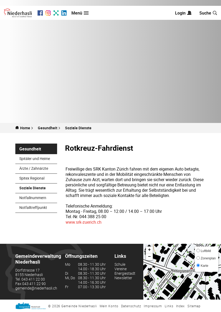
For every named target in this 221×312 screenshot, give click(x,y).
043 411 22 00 (33, 279)
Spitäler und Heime (34, 158)
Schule (119, 264)
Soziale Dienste (38, 187)
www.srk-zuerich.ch (84, 222)
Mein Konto (109, 306)
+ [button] (149, 250)
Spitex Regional (31, 178)
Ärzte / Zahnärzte (33, 168)
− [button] (149, 257)
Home (25, 128)
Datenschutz (131, 306)
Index (180, 306)
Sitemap (194, 306)
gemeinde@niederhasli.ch (36, 288)
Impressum (153, 306)
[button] (49, 128)
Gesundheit (30, 149)
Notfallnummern (32, 197)
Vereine (120, 268)
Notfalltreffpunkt (33, 207)
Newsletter (123, 277)
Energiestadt (124, 273)
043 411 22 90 (34, 283)
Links (169, 306)
